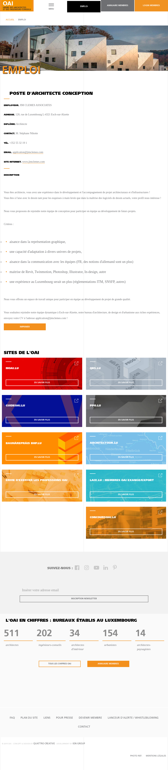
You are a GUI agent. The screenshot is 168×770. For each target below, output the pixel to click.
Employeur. (11, 106)
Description (11, 175)
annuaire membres (117, 6)
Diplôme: (9, 124)
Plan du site (29, 718)
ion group (79, 744)
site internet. (13, 162)
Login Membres (151, 6)
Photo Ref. (136, 756)
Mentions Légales (156, 756)
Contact (84, 726)
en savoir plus (42, 383)
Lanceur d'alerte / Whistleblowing (133, 718)
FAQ (12, 718)
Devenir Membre (90, 718)
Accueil (10, 20)
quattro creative (44, 744)
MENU (51, 9)
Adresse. (9, 115)
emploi (84, 7)
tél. (6, 143)
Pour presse (64, 718)
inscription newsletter (84, 599)
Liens (46, 718)
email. (8, 153)
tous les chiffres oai (59, 664)
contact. (9, 134)
